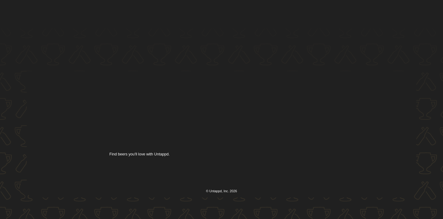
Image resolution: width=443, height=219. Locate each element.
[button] (222, 14)
